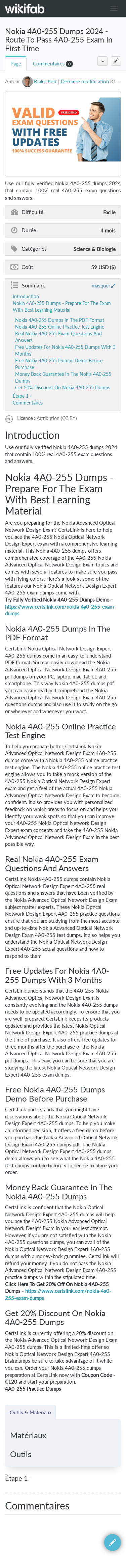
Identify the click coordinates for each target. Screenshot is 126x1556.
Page (15, 63)
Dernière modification (85, 81)
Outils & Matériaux (30, 1412)
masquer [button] (101, 285)
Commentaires (49, 63)
